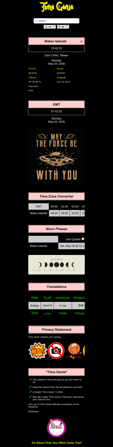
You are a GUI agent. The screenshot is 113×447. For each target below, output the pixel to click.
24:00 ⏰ (63, 27)
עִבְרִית (62, 305)
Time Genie (56, 7)
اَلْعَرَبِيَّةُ (47, 297)
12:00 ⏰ (50, 27)
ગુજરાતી (47, 305)
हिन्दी (81, 305)
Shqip (34, 297)
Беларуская (81, 297)
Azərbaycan (63, 297)
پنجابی (47, 313)
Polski (62, 313)
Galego (34, 305)
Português (81, 313)
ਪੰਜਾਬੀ (34, 313)
